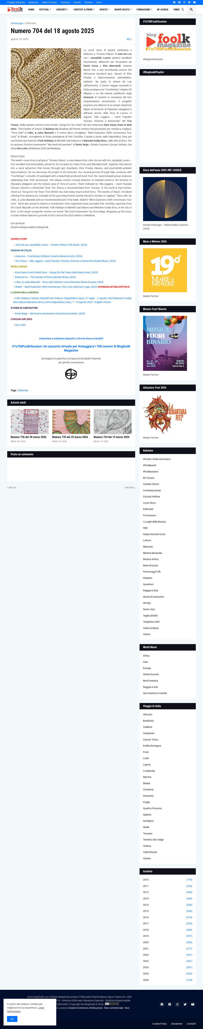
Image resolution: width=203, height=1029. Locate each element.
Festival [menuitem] (44, 9)
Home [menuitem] (31, 9)
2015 (167, 911)
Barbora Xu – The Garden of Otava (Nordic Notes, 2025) (45, 277)
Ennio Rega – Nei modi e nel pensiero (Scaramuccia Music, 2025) (50, 313)
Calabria (147, 727)
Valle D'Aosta (150, 852)
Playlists (147, 578)
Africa (146, 655)
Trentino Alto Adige (153, 839)
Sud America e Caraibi (155, 693)
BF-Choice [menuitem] (162, 9)
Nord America (150, 680)
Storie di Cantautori (153, 596)
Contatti (77, 2)
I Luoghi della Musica (154, 521)
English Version (103, 302)
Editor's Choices (49, 2)
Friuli (145, 752)
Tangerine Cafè (151, 621)
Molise (146, 783)
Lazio (146, 758)
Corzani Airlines (151, 496)
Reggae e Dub (150, 590)
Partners (89, 2)
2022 (167, 955)
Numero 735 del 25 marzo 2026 (70, 437)
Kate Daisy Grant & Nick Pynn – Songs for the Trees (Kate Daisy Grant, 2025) (56, 272)
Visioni (146, 634)
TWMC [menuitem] (176, 9)
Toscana (147, 833)
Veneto (147, 858)
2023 (167, 961)
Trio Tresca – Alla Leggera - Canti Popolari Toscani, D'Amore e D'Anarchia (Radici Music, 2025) (65, 261)
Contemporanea (152, 490)
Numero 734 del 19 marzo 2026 (111, 437)
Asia (145, 661)
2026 (167, 980)
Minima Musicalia (152, 553)
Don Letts (20, 325)
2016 (167, 917)
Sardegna (148, 820)
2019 (167, 936)
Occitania (148, 789)
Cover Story (149, 502)
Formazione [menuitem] (143, 9)
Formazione (149, 515)
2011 (167, 886)
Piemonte (148, 795)
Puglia (146, 802)
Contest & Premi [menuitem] (83, 9)
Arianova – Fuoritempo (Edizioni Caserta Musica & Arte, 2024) (48, 256)
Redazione (33, 2)
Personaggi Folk (152, 571)
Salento (147, 814)
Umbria (147, 846)
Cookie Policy (159, 1023)
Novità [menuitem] (103, 9)
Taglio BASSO (150, 615)
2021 (167, 949)
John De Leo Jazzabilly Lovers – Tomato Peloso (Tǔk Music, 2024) (51, 244)
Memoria (148, 546)
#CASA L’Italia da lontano (157, 459)
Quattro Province (152, 808)
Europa (147, 668)
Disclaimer (176, 1023)
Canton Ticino (150, 739)
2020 (167, 942)
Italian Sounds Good (154, 534)
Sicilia (146, 827)
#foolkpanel (149, 465)
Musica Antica (151, 559)
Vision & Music (151, 628)
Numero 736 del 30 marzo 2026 (28, 437)
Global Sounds (151, 674)
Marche (147, 777)
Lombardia (149, 770)
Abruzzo (147, 714)
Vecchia (129, 487)
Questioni (148, 584)
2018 (167, 930)
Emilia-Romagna (152, 745)
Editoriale (31, 23)
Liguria (147, 764)
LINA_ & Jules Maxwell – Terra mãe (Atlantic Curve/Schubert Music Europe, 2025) (59, 282)
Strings (147, 603)
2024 (167, 967)
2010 (167, 880)
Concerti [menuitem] (61, 9)
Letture (147, 540)
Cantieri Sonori (151, 484)
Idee (145, 527)
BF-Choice (148, 478)
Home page (17, 23)
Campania (148, 733)
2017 (167, 923)
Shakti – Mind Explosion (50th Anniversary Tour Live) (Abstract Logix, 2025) (56, 286)
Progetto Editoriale (16, 2)
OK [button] (12, 1019)
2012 (167, 892)
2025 (167, 974)
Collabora (65, 2)
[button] (183, 9)
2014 (167, 905)
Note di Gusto (150, 565)
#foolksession (150, 471)
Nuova (12, 487)
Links (98, 2)
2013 (167, 898)
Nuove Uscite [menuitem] (122, 9)
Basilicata (148, 720)
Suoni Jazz (149, 609)
